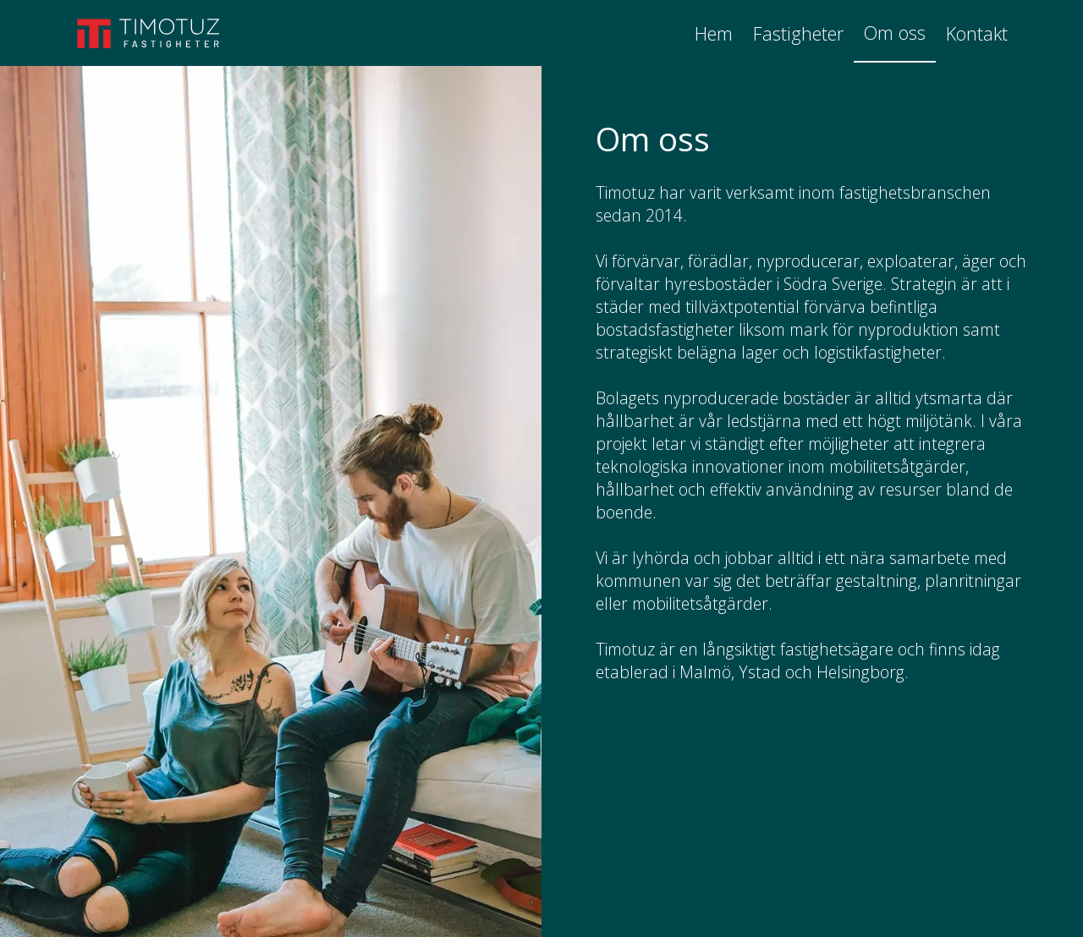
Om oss (895, 32)
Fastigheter (798, 33)
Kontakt (977, 33)
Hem (714, 33)
